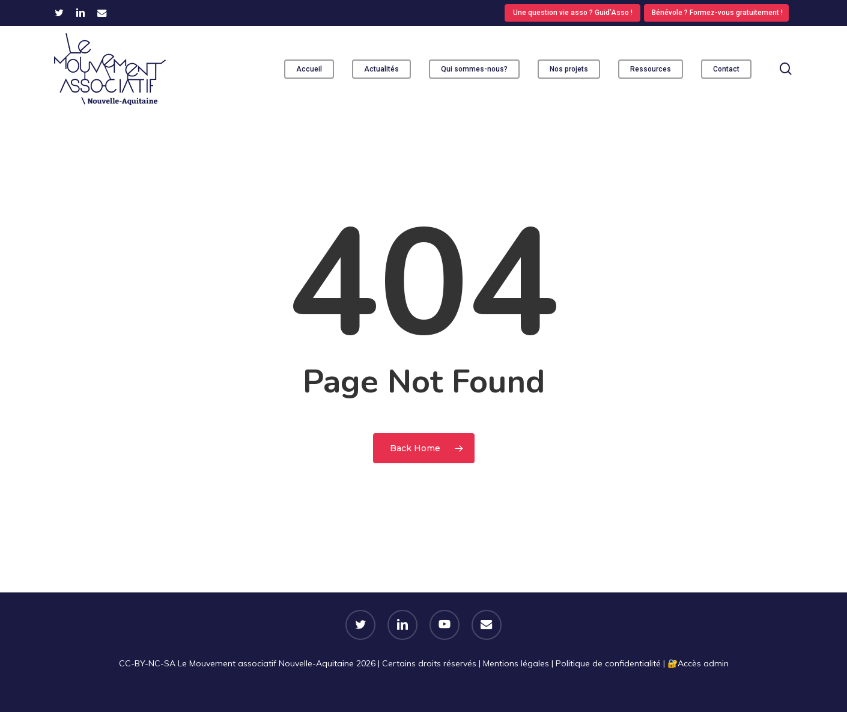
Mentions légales (516, 663)
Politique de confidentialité (608, 663)
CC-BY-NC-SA (147, 663)
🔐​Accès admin (698, 663)
